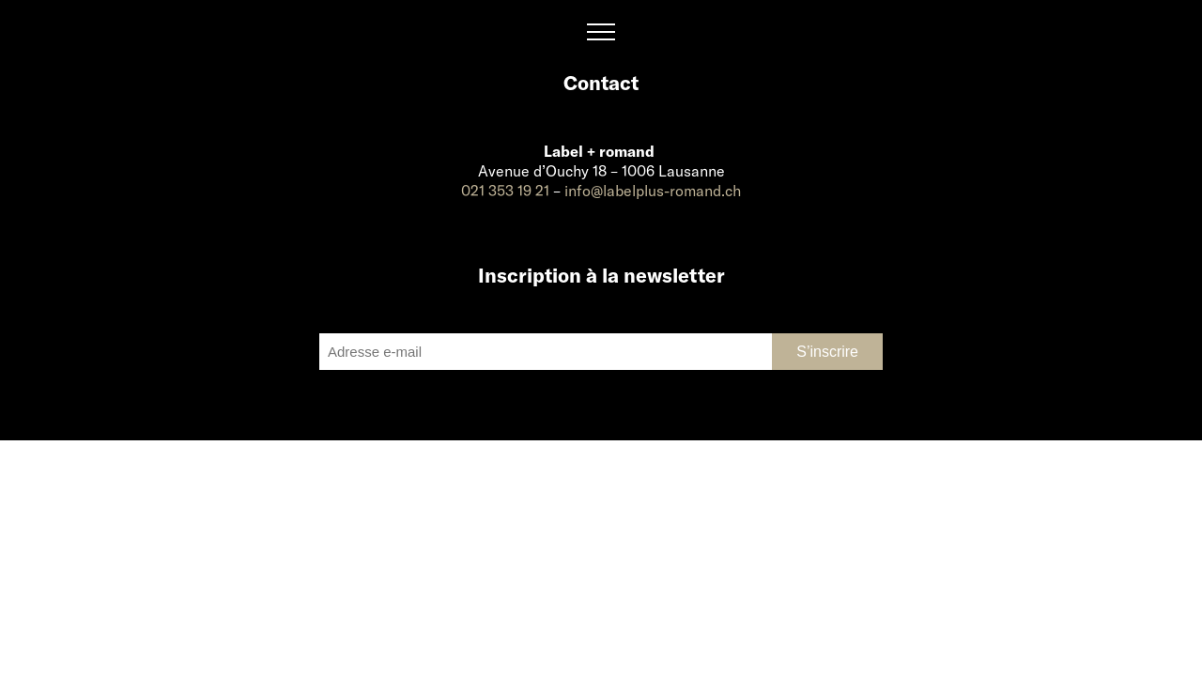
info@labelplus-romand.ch (652, 190)
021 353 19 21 (505, 190)
